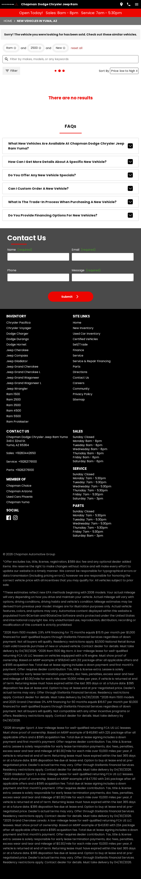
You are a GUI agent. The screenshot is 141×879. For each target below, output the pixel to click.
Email (84, 250)
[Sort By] (124, 71)
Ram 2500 (13, 399)
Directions (80, 372)
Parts (76, 366)
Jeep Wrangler (17, 389)
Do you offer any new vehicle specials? (70, 175)
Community (81, 389)
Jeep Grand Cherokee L (23, 372)
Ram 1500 (13, 394)
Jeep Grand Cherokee (22, 366)
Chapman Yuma (17, 502)
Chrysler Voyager (18, 328)
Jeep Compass (17, 355)
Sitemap (79, 399)
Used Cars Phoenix (19, 497)
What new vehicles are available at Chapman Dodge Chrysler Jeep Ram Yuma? (70, 146)
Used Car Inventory (86, 334)
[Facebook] (9, 518)
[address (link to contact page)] (121, 4)
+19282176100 (27, 461)
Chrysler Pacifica (18, 323)
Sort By (104, 71)
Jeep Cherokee (17, 350)
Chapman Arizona (19, 491)
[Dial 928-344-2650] (128, 4)
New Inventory (83, 328)
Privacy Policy (82, 394)
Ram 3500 (13, 405)
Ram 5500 (13, 416)
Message (86, 270)
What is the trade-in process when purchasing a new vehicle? (70, 201)
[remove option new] (60, 48)
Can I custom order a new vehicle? (70, 188)
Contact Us (81, 378)
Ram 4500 (13, 410)
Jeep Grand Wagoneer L (23, 383)
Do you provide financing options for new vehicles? (70, 215)
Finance (78, 350)
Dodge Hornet (16, 344)
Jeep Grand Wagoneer (22, 378)
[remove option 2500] (36, 48)
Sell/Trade (80, 344)
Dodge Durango (17, 339)
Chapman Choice (18, 486)
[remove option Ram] (11, 48)
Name (19, 250)
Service (78, 355)
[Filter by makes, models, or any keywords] (70, 59)
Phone (11, 270)
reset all (76, 48)
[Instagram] (15, 518)
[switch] (136, 4)
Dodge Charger (17, 334)
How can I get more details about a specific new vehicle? (70, 161)
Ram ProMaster (17, 422)
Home (8, 21)
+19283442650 (25, 453)
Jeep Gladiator (17, 361)
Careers (78, 383)
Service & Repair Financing (92, 361)
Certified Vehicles (85, 339)
